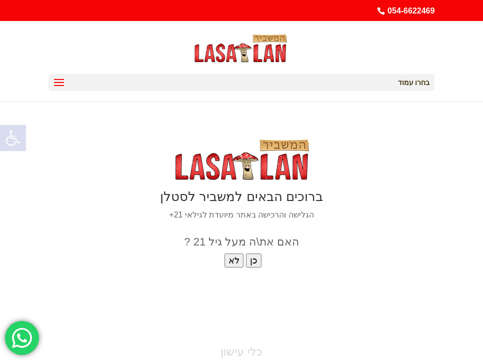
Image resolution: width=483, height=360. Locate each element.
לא (234, 261)
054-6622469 (411, 10)
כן (254, 261)
